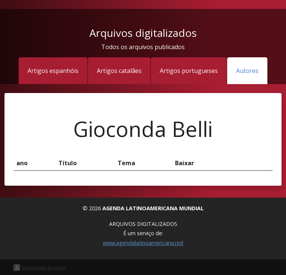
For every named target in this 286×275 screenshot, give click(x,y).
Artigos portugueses (189, 71)
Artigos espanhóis (53, 71)
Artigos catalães (119, 71)
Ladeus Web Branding (44, 267)
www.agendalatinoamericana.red (143, 242)
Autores (247, 71)
